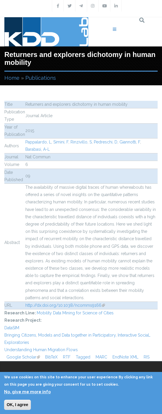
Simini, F (60, 142)
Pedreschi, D (105, 142)
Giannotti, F (129, 142)
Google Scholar (23, 357)
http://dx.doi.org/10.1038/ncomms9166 (65, 305)
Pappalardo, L (38, 142)
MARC (101, 357)
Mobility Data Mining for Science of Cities (75, 313)
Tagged (83, 357)
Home (12, 78)
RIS (146, 357)
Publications (40, 78)
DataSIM (11, 327)
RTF (67, 357)
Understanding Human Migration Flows (41, 349)
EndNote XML (125, 357)
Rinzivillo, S (81, 142)
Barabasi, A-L (37, 149)
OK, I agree (17, 404)
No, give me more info (27, 391)
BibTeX (51, 357)
